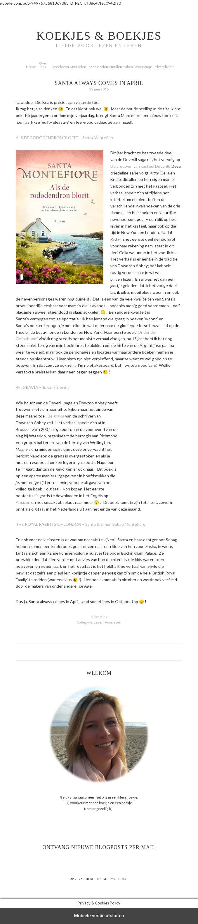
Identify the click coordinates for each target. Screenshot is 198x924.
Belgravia (56, 415)
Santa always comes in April (99, 83)
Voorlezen (113, 622)
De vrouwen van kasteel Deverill (139, 166)
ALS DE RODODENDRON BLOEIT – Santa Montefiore (65, 137)
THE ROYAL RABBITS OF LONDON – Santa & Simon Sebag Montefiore (80, 524)
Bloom (120, 879)
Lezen (98, 622)
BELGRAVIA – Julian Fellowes (43, 387)
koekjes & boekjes (99, 35)
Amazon (23, 502)
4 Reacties (99, 616)
